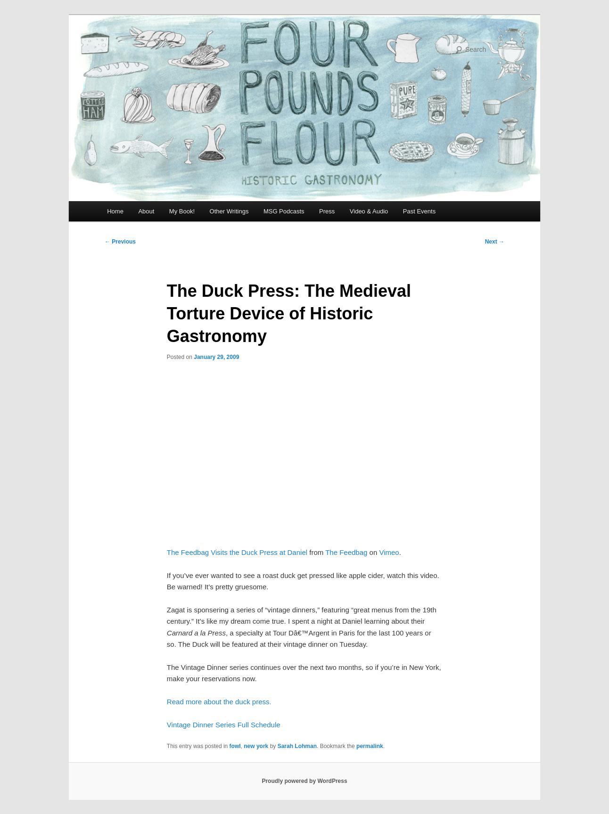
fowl (235, 746)
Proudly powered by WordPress (304, 781)
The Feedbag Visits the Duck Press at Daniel (237, 552)
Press (327, 211)
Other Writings (229, 211)
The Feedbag (346, 552)
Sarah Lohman (297, 746)
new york (256, 746)
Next (494, 241)
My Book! (182, 211)
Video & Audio (369, 211)
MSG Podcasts (283, 211)
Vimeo (389, 552)
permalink (369, 746)
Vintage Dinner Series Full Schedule (223, 725)
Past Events (419, 211)
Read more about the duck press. (219, 702)
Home (115, 211)
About (146, 211)
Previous (120, 241)
